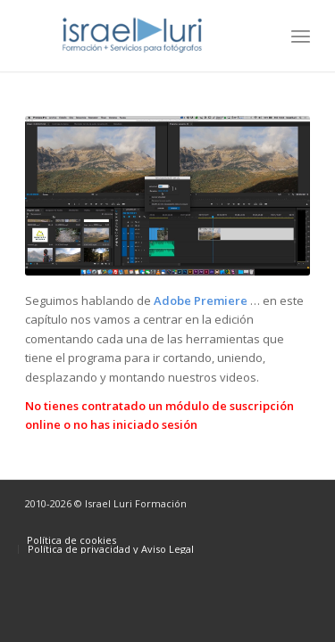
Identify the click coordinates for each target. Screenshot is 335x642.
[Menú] (300, 35)
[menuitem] (300, 35)
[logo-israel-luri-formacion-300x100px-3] (139, 35)
